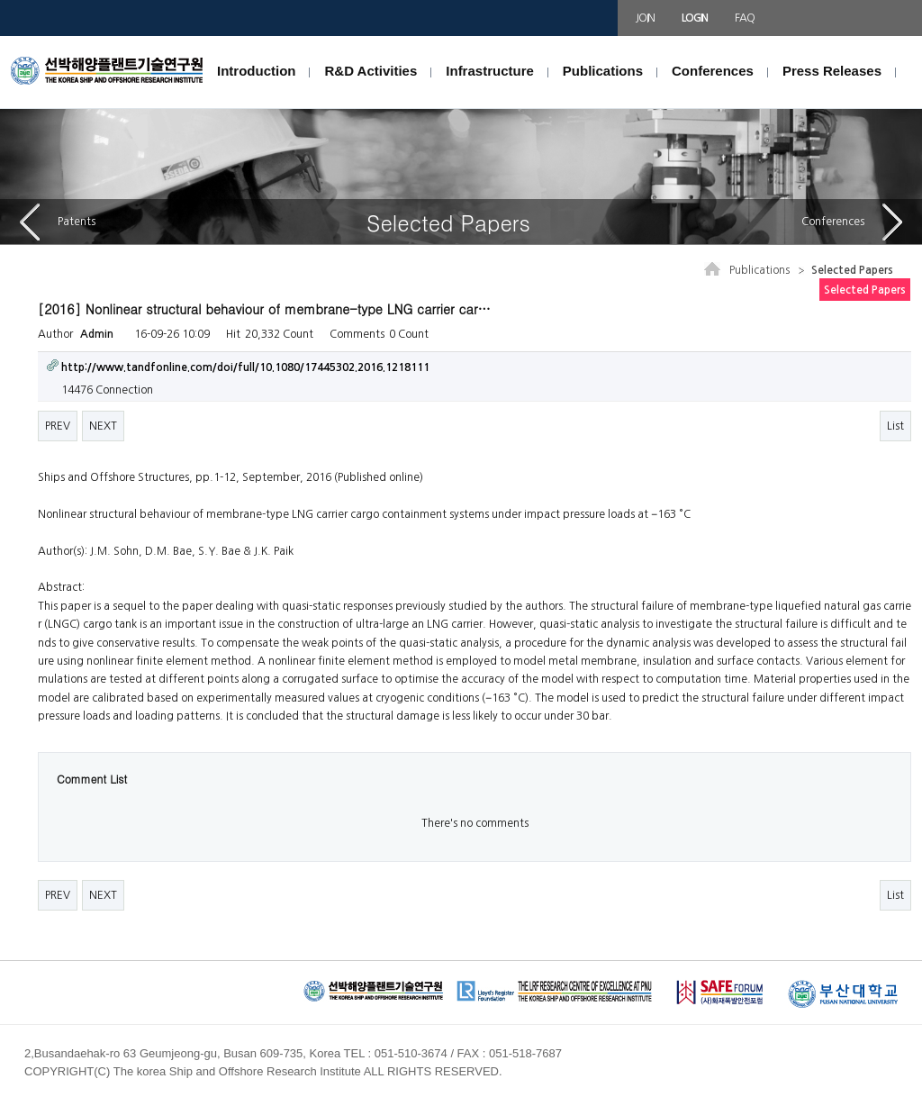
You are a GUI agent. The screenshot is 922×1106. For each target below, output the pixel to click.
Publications (603, 70)
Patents (57, 222)
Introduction (256, 70)
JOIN (645, 18)
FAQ (744, 18)
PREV (57, 426)
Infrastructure (490, 70)
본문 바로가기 (0, 36)
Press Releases (831, 70)
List (895, 426)
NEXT (103, 426)
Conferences (713, 70)
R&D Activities (370, 70)
